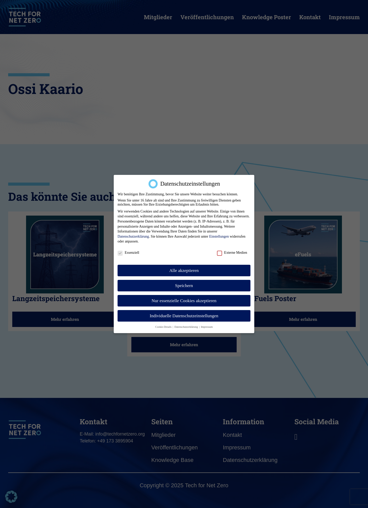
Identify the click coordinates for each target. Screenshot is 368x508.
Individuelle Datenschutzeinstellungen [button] (184, 315)
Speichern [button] (184, 285)
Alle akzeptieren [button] (184, 270)
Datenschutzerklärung (133, 236)
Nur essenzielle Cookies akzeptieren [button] (184, 300)
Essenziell (128, 253)
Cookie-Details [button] (163, 326)
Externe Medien (232, 253)
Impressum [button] (207, 326)
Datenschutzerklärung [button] (186, 326)
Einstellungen (219, 236)
